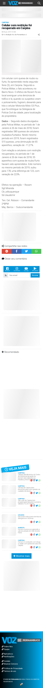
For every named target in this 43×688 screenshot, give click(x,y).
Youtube (26, 269)
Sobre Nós (7, 646)
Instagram (17, 269)
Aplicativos (7, 654)
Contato (6, 661)
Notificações (8, 657)
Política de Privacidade (12, 668)
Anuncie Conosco (10, 664)
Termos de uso (9, 671)
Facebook (7, 269)
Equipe (6, 649)
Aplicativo (35, 269)
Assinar (35, 275)
